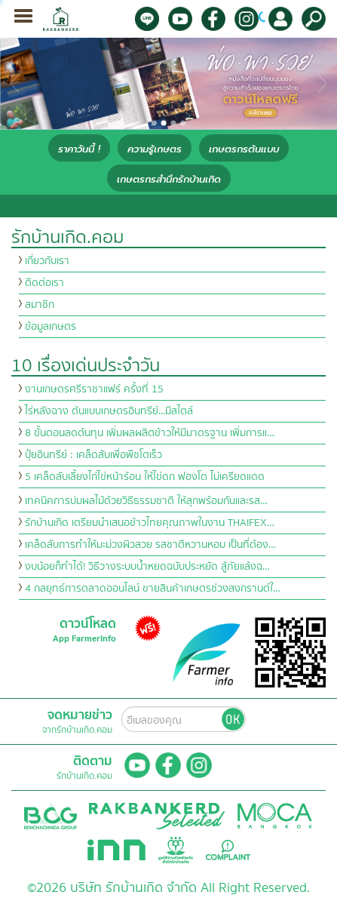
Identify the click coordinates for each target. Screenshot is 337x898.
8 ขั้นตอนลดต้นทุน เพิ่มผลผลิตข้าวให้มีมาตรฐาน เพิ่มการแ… (149, 433)
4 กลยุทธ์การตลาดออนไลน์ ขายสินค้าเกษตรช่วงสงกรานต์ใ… (152, 588)
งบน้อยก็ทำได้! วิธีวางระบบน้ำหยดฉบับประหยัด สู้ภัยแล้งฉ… (147, 566)
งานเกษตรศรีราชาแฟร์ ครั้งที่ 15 (94, 389)
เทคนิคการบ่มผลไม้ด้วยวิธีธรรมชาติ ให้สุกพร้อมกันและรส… (146, 501)
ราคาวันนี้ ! (79, 149)
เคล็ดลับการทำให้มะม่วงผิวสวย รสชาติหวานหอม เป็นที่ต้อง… (150, 545)
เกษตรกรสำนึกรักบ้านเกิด (169, 179)
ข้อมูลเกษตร (50, 326)
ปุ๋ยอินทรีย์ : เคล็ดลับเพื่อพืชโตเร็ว (93, 455)
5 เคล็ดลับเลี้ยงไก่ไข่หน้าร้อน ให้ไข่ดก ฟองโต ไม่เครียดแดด (145, 477)
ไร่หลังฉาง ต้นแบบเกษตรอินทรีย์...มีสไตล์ (109, 411)
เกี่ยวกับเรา (47, 261)
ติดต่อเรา (44, 283)
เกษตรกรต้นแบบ (244, 149)
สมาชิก (39, 305)
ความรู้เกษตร (154, 149)
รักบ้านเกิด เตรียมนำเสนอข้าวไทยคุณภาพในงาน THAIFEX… (149, 523)
